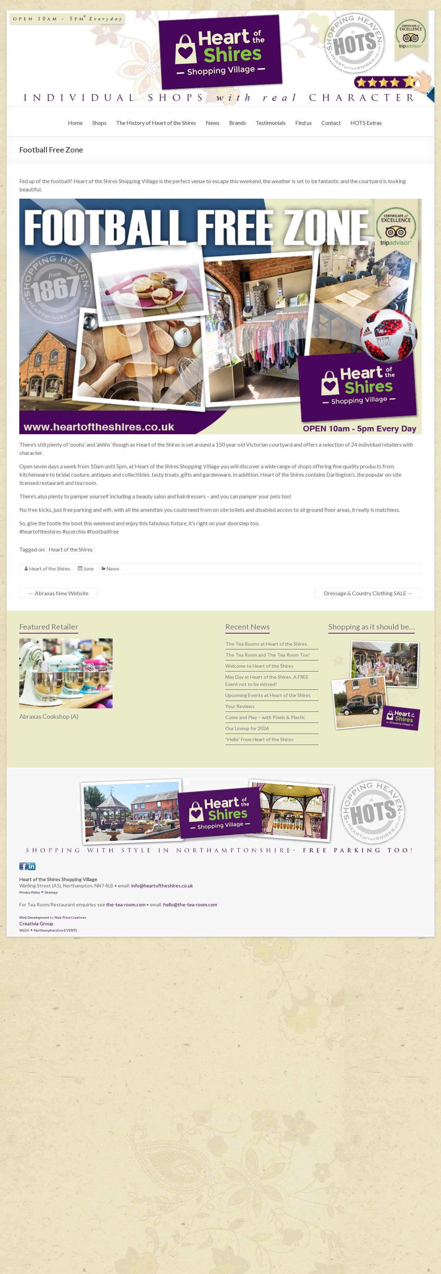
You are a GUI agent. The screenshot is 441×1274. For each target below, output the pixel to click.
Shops (99, 122)
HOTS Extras (366, 122)
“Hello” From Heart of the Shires (259, 739)
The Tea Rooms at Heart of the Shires (266, 644)
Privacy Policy (29, 892)
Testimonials (271, 122)
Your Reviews (240, 706)
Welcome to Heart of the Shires (259, 666)
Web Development (34, 917)
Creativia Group (36, 923)
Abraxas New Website (58, 593)
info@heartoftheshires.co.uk (162, 885)
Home (75, 122)
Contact (331, 122)
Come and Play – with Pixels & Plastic (265, 717)
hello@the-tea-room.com (190, 904)
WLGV (24, 930)
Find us (303, 122)
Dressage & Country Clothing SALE (368, 593)
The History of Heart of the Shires (156, 122)
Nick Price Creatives (70, 917)
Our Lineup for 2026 (247, 728)
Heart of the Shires (71, 549)
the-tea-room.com (125, 904)
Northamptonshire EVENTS (55, 930)
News (212, 122)
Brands (237, 122)
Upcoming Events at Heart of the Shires (268, 695)
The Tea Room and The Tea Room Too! (267, 655)
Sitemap (51, 892)
